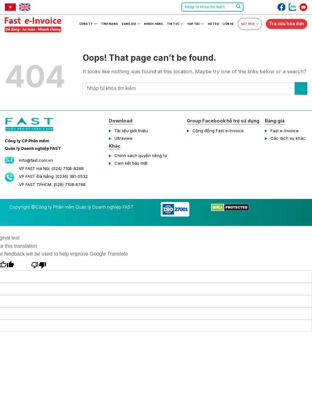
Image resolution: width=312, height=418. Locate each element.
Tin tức (175, 24)
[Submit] (238, 7)
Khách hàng (153, 23)
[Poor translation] (39, 264)
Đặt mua (250, 24)
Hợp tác (195, 24)
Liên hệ (228, 23)
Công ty (88, 24)
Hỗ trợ (213, 23)
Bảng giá (131, 24)
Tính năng (109, 23)
